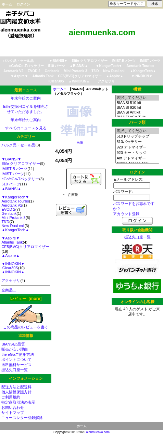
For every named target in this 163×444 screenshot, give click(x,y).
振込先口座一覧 (14, 370)
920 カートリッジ (137, 153)
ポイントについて (16, 359)
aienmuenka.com (98, 432)
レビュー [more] (25, 298)
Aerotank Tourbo (140, 66)
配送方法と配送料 (16, 387)
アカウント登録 (126, 214)
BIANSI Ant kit (137, 112)
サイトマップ (12, 412)
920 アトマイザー (137, 147)
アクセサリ (106, 81)
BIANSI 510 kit (137, 103)
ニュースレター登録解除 (22, 418)
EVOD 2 (34, 71)
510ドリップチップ (137, 136)
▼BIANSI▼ (58, 61)
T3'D (95, 71)
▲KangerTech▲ (143, 71)
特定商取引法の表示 (18, 402)
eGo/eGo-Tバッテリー (26, 66)
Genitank (52, 71)
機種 (137, 89)
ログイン (23, 4)
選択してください (137, 98)
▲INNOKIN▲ (79, 81)
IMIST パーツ (150, 61)
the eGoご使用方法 (17, 354)
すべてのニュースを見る (26, 128)
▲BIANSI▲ (79, 66)
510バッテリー (137, 142)
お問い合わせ (12, 407)
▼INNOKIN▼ (141, 76)
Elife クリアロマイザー (90, 61)
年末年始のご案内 (26, 98)
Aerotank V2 (13, 71)
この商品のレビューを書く (25, 325)
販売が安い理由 (14, 349)
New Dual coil (114, 71)
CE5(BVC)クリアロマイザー (79, 76)
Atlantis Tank (43, 76)
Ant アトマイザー (137, 158)
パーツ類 (137, 122)
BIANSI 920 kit (137, 107)
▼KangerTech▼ (109, 66)
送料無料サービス (16, 365)
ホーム (7, 4)
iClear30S (56, 81)
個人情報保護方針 (16, 392)
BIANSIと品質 (13, 344)
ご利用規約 (10, 397)
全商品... (8, 290)
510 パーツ (56, 66)
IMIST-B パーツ (124, 61)
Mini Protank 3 (75, 71)
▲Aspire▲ (114, 76)
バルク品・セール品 (18, 61)
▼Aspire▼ (19, 76)
